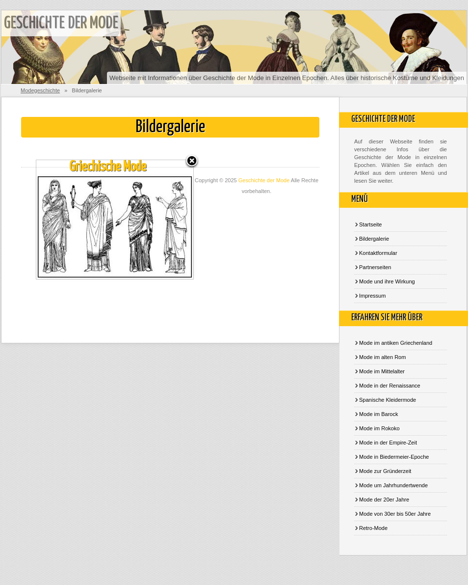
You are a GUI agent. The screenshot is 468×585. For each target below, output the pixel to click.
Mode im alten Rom (382, 357)
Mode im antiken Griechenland (395, 343)
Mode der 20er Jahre (384, 499)
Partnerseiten (375, 267)
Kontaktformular (378, 253)
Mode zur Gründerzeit (385, 471)
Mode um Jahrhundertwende (393, 485)
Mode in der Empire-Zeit (388, 443)
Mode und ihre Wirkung (387, 281)
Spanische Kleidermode (387, 400)
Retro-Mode (373, 528)
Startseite (370, 224)
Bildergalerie (374, 239)
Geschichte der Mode (61, 23)
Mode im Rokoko (379, 428)
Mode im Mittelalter (382, 371)
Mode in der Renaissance (389, 386)
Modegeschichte (40, 90)
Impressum (372, 296)
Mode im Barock (378, 414)
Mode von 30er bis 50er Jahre (395, 514)
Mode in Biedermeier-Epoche (394, 457)
